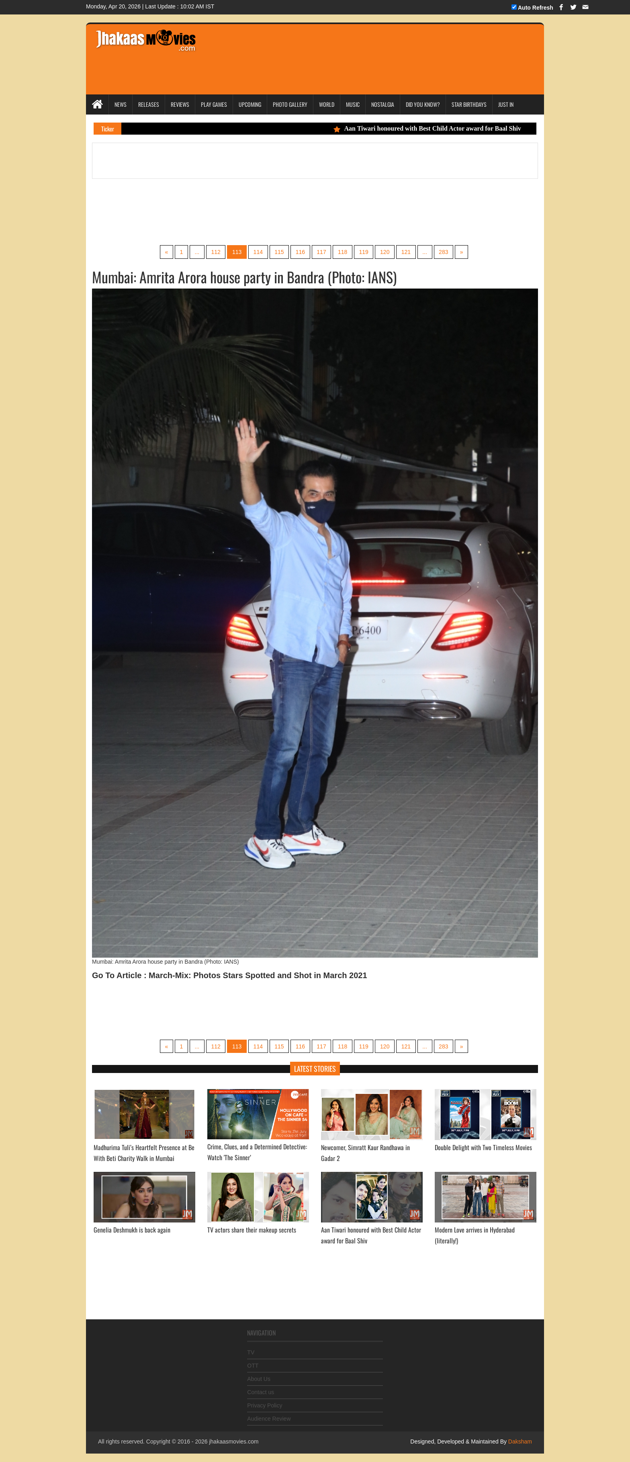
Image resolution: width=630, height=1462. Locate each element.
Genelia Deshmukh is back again (132, 1230)
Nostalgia (382, 104)
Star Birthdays (469, 104)
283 (445, 252)
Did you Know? (423, 104)
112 (214, 252)
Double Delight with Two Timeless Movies (483, 1147)
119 (364, 252)
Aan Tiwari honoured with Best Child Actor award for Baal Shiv (437, 128)
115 (278, 252)
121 (407, 252)
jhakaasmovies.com (233, 1442)
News (121, 104)
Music (353, 104)
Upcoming (250, 104)
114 (257, 252)
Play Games (214, 104)
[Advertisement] (356, 48)
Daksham (519, 1442)
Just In (505, 104)
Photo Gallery (290, 104)
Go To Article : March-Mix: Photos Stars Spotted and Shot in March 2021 (229, 975)
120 (386, 252)
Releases (148, 104)
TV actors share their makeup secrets (251, 1230)
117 (321, 252)
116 (300, 252)
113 (235, 252)
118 (343, 252)
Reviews (180, 104)
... (195, 252)
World (326, 104)
